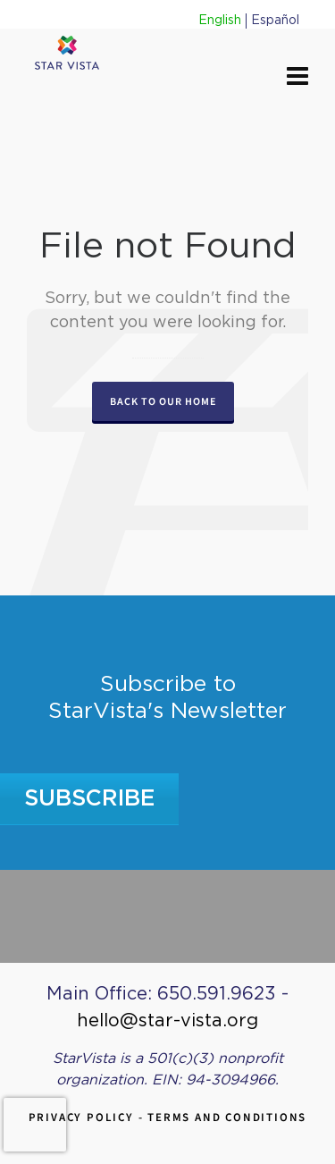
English (219, 20)
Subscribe (89, 799)
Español (275, 20)
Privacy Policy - (88, 1117)
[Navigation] (297, 78)
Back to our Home (163, 401)
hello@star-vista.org (167, 1021)
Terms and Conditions (226, 1117)
